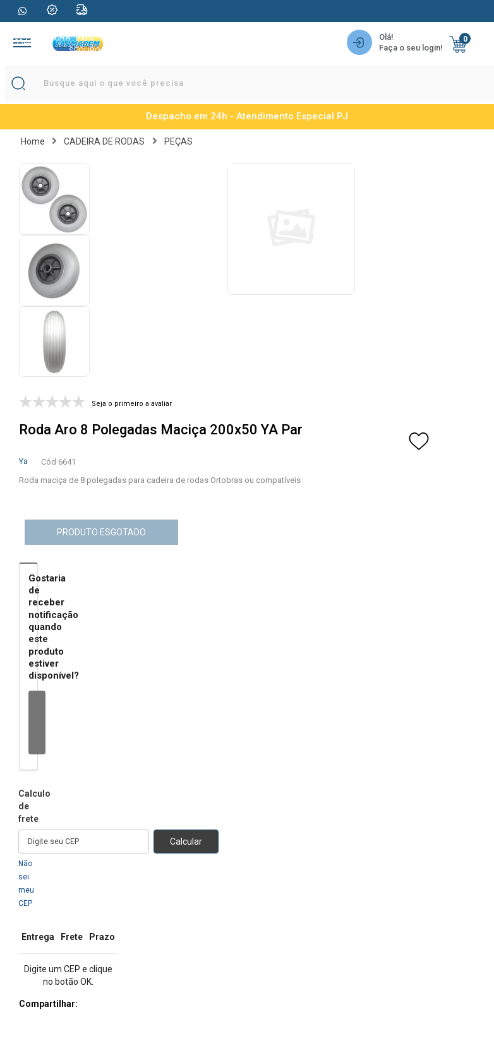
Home (33, 141)
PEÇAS (178, 141)
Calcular (186, 841)
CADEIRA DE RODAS (104, 141)
